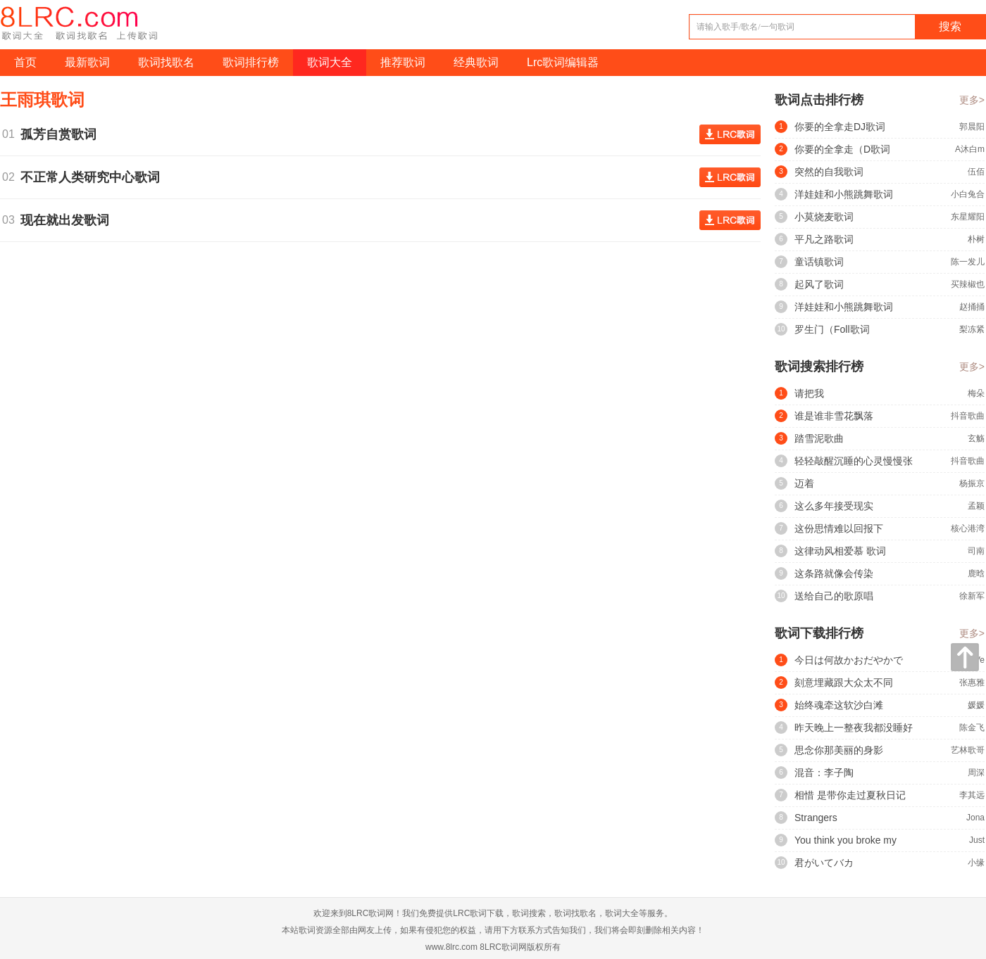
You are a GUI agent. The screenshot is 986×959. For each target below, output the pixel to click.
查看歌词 (730, 134)
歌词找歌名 (166, 62)
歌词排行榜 (251, 62)
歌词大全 (329, 62)
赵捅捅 (972, 307)
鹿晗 (976, 573)
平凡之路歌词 (824, 239)
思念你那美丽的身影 (838, 750)
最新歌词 (87, 62)
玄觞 (976, 438)
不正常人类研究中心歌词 (93, 177)
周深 (976, 772)
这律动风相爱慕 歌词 (840, 551)
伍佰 (976, 172)
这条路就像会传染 (833, 573)
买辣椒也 (968, 284)
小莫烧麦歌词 (824, 216)
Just (977, 840)
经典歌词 (476, 62)
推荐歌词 (402, 62)
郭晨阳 (972, 127)
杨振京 (972, 483)
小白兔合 (968, 194)
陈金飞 (972, 727)
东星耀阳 (968, 217)
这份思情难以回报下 (838, 528)
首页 (25, 62)
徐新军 (972, 596)
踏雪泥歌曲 (819, 438)
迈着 (804, 483)
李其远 (972, 795)
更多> (972, 100)
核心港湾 (968, 528)
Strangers (815, 817)
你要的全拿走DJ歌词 (839, 126)
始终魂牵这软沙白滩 (838, 705)
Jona (975, 818)
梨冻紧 (972, 329)
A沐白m (970, 149)
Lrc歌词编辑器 (563, 62)
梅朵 (976, 393)
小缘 (976, 863)
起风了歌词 (819, 284)
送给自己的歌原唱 (833, 596)
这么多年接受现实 (833, 506)
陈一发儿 (968, 262)
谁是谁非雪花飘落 (833, 415)
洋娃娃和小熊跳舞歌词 (843, 194)
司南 (976, 551)
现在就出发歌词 (68, 220)
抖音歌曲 (968, 416)
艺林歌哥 (968, 750)
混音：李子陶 (824, 772)
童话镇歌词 (819, 261)
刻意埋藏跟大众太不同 (843, 682)
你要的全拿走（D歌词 (842, 149)
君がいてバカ (824, 862)
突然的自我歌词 (828, 171)
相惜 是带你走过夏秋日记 (850, 795)
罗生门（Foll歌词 (832, 329)
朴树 (976, 239)
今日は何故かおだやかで (848, 660)
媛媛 (976, 705)
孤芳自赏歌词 (62, 134)
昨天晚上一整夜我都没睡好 (853, 727)
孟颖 (976, 506)
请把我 (809, 393)
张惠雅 (972, 682)
